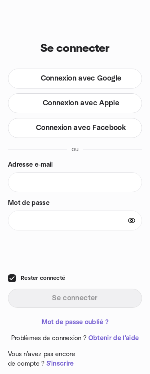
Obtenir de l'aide (113, 338)
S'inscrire (60, 363)
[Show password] (132, 220)
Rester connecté (43, 278)
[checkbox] (12, 278)
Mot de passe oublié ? (75, 322)
